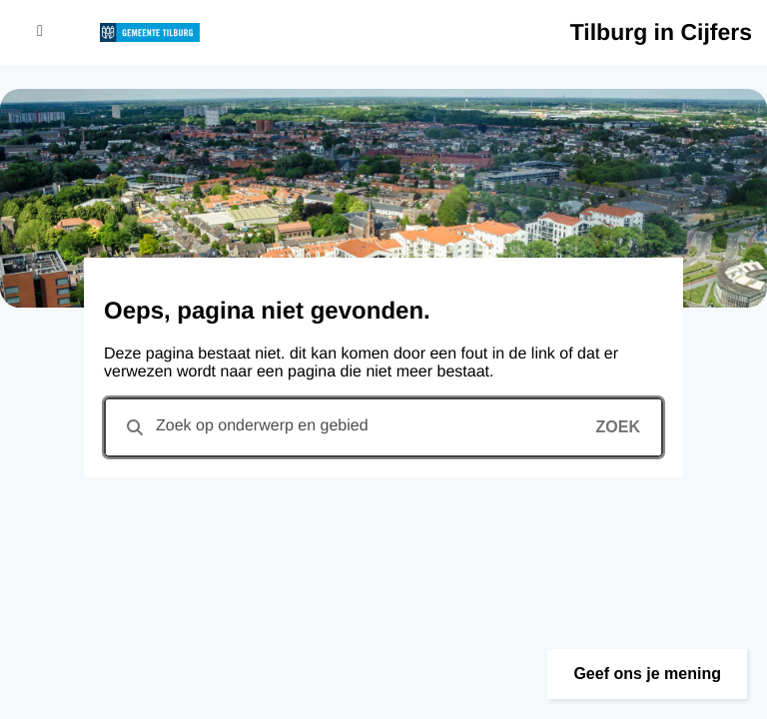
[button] (647, 674)
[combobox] (383, 427)
